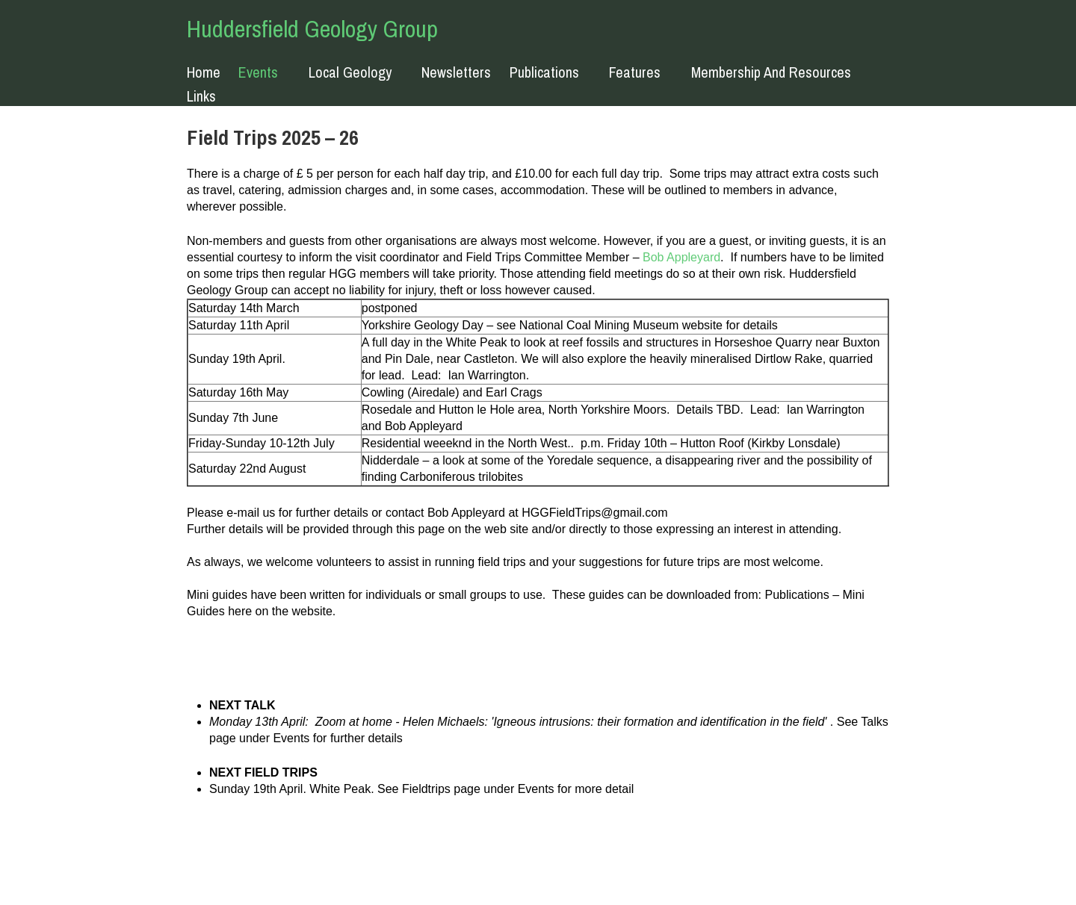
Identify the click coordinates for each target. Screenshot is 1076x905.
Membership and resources (771, 72)
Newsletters (456, 72)
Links (201, 96)
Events (258, 72)
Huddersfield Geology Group (312, 29)
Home (203, 72)
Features (635, 72)
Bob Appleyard (681, 257)
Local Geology (350, 72)
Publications (544, 72)
